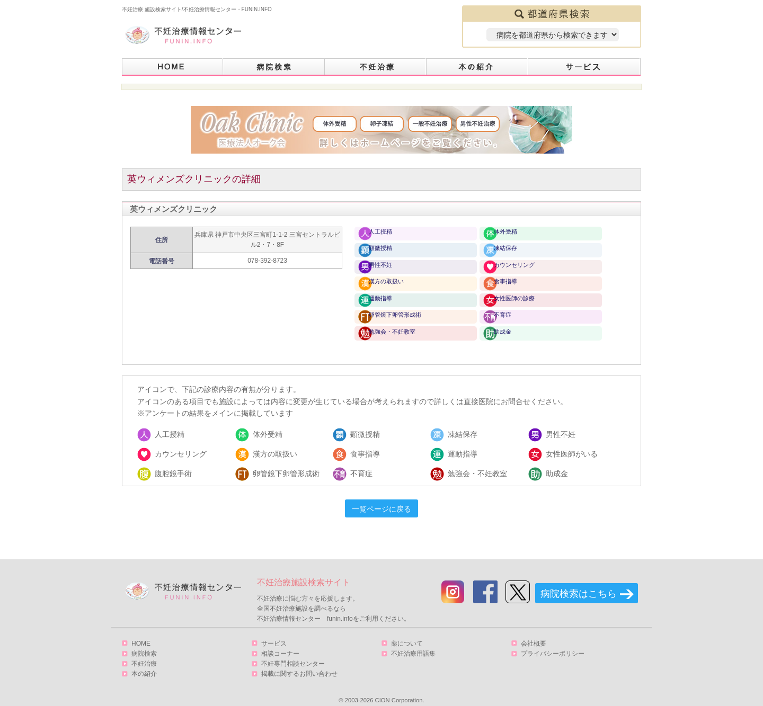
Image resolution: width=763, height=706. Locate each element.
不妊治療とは (376, 67)
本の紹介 (477, 67)
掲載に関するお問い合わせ (299, 663)
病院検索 (274, 67)
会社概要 (533, 633)
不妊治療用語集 (413, 643)
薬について (407, 633)
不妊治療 (144, 653)
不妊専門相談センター (293, 653)
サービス (584, 67)
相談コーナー (280, 643)
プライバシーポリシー (552, 643)
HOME (172, 67)
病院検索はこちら (578, 583)
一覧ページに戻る (381, 498)
